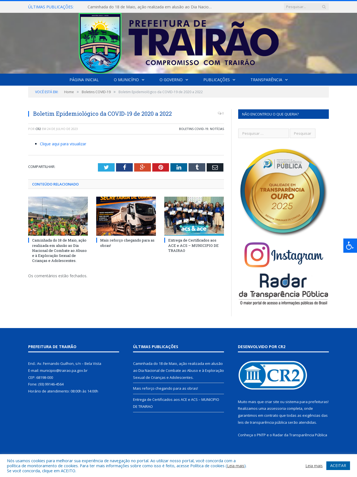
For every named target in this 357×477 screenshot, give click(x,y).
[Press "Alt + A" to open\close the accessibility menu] (350, 245)
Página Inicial (84, 79)
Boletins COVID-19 (193, 129)
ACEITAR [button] (338, 465)
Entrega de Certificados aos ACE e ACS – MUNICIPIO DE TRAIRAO (193, 245)
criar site (272, 401)
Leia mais (235, 465)
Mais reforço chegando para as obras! (165, 388)
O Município (126, 79)
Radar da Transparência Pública (300, 434)
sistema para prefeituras (306, 401)
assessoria (276, 408)
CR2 (38, 129)
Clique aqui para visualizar (63, 143)
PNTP (261, 434)
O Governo (171, 79)
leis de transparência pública (262, 422)
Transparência (266, 79)
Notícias (217, 129)
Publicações (216, 79)
